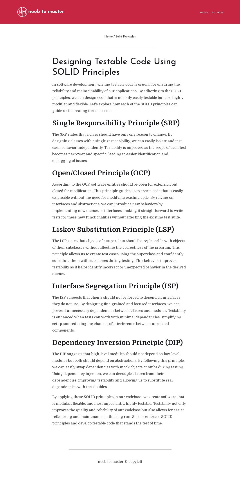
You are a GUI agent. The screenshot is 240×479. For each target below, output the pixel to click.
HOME (204, 12)
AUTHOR (217, 12)
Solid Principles (125, 36)
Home (108, 36)
